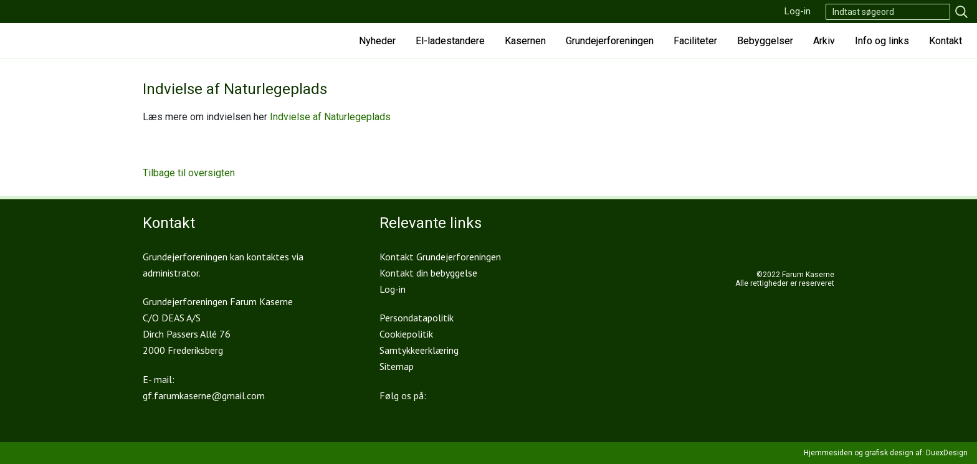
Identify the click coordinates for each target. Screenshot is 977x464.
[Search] (888, 12)
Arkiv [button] (824, 41)
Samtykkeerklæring (419, 350)
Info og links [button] (882, 41)
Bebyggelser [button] (765, 41)
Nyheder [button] (377, 41)
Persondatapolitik (416, 317)
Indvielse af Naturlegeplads (330, 117)
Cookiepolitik (406, 334)
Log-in (797, 11)
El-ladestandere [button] (450, 41)
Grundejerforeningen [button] (610, 41)
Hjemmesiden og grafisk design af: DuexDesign (886, 452)
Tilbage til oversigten (189, 173)
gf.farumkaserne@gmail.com (204, 395)
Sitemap (396, 366)
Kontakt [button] (945, 41)
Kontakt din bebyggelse (428, 273)
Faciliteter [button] (695, 41)
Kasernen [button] (525, 41)
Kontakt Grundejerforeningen (440, 256)
